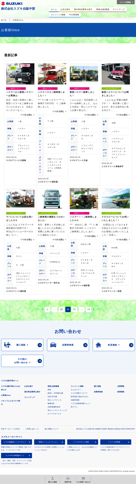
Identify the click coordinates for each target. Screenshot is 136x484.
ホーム (4, 20)
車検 (49, 390)
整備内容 (51, 403)
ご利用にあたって (32, 429)
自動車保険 (75, 400)
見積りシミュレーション (48, 442)
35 (61, 309)
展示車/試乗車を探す (32, 392)
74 (88, 309)
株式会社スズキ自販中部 (18, 8)
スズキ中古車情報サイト (14, 455)
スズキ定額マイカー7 (79, 393)
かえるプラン (76, 390)
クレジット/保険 (77, 386)
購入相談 (97, 386)
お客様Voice (6, 395)
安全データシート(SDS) (10, 429)
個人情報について (51, 429)
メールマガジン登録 (81, 442)
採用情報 (120, 392)
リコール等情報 (114, 442)
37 (74, 309)
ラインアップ (29, 397)
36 (68, 309)
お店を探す (28, 386)
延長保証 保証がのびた (80, 397)
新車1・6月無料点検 (55, 393)
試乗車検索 (98, 392)
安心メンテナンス (54, 400)
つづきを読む (26, 115)
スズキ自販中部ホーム (9, 381)
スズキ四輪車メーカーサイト (15, 442)
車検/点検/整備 (53, 386)
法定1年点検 (52, 397)
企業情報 (120, 386)
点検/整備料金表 (54, 407)
